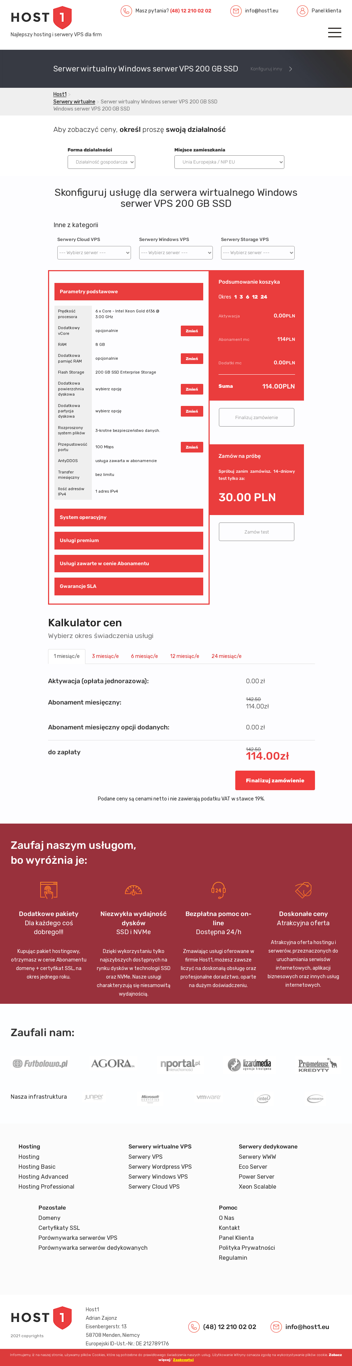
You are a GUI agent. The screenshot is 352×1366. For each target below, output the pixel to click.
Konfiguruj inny (266, 68)
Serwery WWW (257, 1156)
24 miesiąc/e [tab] (226, 656)
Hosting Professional (46, 1186)
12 (255, 297)
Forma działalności (90, 149)
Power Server (256, 1176)
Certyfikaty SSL (59, 1228)
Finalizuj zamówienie (256, 417)
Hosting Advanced (43, 1176)
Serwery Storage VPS (245, 239)
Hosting (29, 1156)
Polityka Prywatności (247, 1247)
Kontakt (229, 1228)
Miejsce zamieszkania (199, 149)
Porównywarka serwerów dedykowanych (93, 1247)
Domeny (49, 1218)
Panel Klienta (236, 1237)
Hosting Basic (37, 1166)
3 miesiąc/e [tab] (105, 656)
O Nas (226, 1218)
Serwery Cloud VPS (78, 239)
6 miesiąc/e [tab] (144, 656)
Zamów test (257, 532)
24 (264, 297)
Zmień (192, 331)
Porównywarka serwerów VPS (77, 1237)
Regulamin (233, 1257)
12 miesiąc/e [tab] (184, 656)
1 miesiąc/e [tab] (67, 656)
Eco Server (253, 1166)
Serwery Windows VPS (164, 239)
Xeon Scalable (257, 1186)
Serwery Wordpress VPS (160, 1166)
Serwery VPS (145, 1156)
